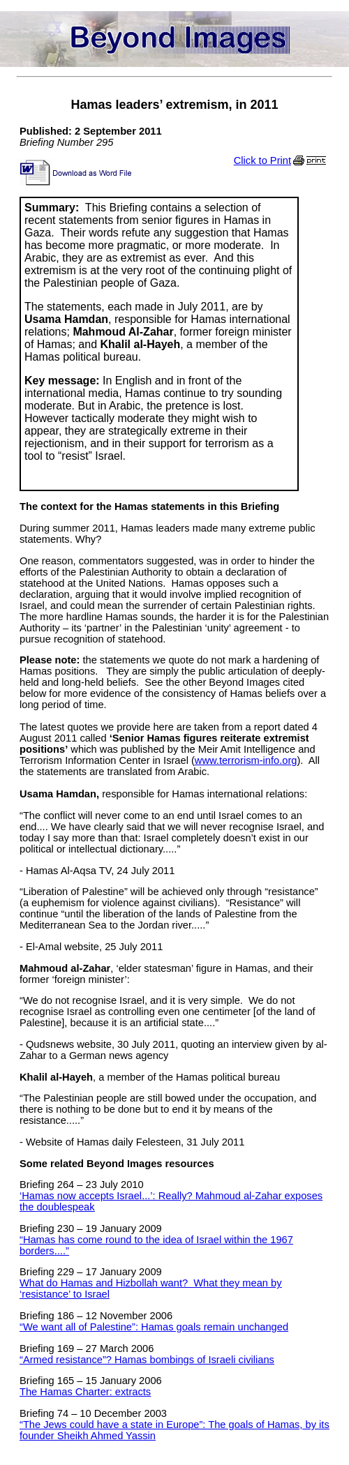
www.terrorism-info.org (246, 760)
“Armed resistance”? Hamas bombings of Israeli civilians (147, 1359)
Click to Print (281, 160)
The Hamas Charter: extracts (85, 1391)
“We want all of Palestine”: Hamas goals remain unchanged (154, 1326)
